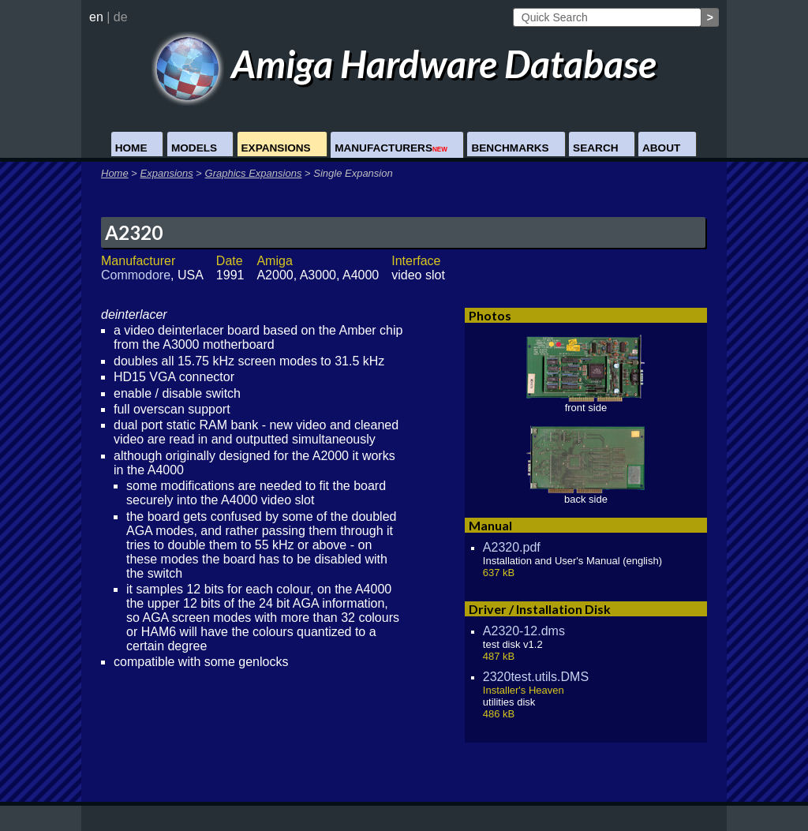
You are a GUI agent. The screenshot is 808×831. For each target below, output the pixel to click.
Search (595, 148)
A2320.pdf (512, 547)
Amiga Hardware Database (404, 63)
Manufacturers (391, 148)
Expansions (276, 148)
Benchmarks (509, 148)
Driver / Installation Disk (540, 608)
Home (131, 148)
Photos (490, 315)
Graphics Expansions (253, 173)
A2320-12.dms (524, 631)
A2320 (134, 232)
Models (194, 148)
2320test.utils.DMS (536, 676)
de (121, 17)
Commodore (135, 275)
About (661, 148)
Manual (490, 525)
